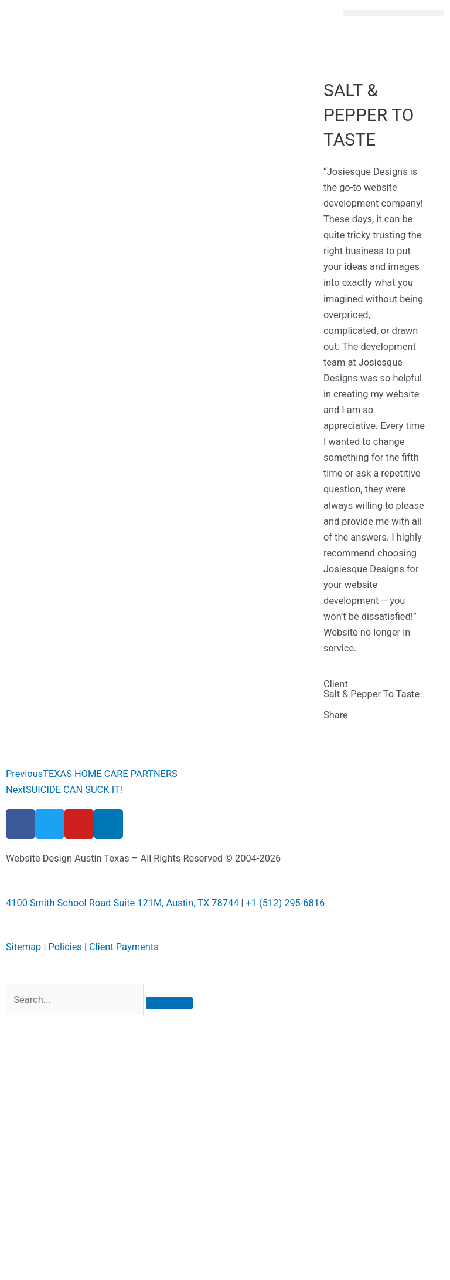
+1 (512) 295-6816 (285, 903)
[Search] (169, 1003)
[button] (393, 13)
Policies (64, 947)
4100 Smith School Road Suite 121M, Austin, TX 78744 (122, 903)
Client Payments (124, 947)
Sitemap (23, 947)
